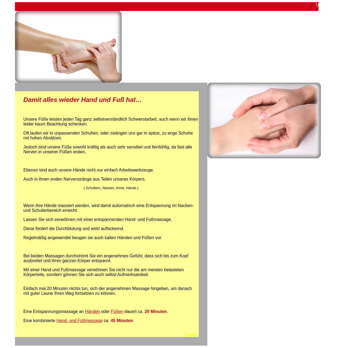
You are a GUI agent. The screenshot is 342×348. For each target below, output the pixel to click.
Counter (192, 334)
